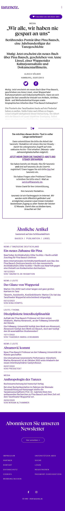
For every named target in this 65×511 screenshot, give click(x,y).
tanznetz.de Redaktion (22, 274)
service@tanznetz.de (32, 182)
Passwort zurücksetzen (48, 474)
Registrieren (42, 470)
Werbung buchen (12, 479)
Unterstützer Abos (45, 456)
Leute (15, 281)
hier (49, 169)
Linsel (46, 238)
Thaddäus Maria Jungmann (24, 337)
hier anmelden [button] (33, 440)
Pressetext (15, 369)
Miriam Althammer (19, 403)
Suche (38, 460)
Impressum (9, 456)
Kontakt (7, 465)
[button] (26, 83)
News (7, 247)
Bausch (19, 238)
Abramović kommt (17, 348)
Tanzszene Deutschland (25, 247)
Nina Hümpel (16, 303)
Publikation (33, 238)
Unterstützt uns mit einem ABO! (45, 17)
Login (38, 465)
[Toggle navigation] (62, 7)
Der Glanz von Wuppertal (21, 285)
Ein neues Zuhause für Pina (23, 251)
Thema (15, 310)
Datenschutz (10, 470)
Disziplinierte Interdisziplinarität (27, 314)
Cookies (7, 474)
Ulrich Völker (32, 74)
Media (32, 23)
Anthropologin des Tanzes (22, 380)
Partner (7, 460)
